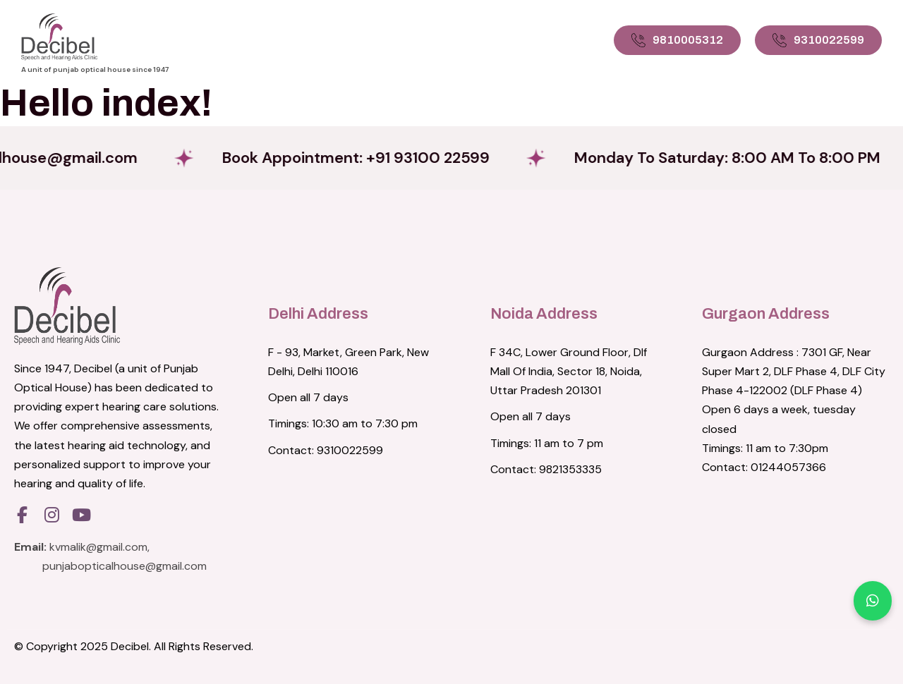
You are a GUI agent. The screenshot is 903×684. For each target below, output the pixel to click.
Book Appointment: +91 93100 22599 (363, 157)
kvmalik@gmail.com (98, 546)
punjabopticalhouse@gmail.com (124, 565)
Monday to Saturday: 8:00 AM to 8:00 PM (738, 157)
